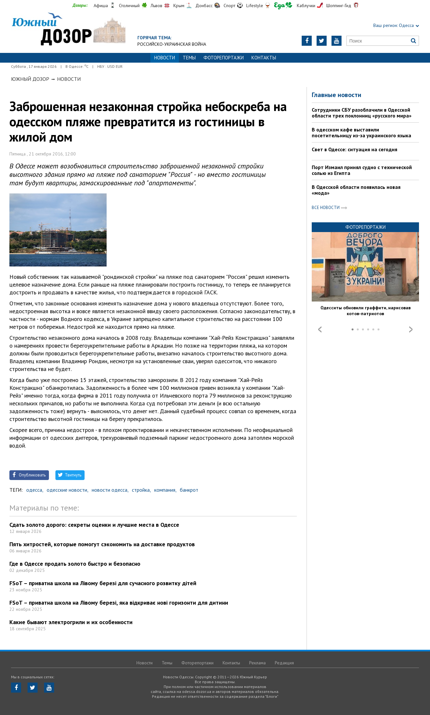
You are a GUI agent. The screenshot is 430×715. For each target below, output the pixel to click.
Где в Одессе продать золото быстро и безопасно (74, 563)
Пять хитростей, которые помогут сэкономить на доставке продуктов (102, 544)
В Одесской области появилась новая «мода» (356, 190)
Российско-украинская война (171, 44)
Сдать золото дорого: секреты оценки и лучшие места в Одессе (94, 524)
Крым (178, 5)
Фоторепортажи (223, 58)
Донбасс (204, 5)
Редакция (284, 663)
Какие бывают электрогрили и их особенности (71, 622)
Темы (189, 58)
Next (411, 329)
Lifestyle (254, 5)
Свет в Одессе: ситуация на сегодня (354, 149)
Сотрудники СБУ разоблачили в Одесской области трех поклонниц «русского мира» (362, 112)
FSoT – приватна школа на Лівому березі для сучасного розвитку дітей (102, 583)
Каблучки (306, 5)
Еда (283, 5)
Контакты (263, 58)
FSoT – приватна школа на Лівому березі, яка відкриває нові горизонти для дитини (118, 602)
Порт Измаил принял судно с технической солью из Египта (362, 170)
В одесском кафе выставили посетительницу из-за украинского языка (361, 132)
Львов (156, 5)
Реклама (257, 663)
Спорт (229, 5)
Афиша (101, 5)
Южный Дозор (30, 79)
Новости (69, 79)
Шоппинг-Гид (338, 5)
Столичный (129, 5)
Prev (319, 329)
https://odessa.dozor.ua (68, 29)
